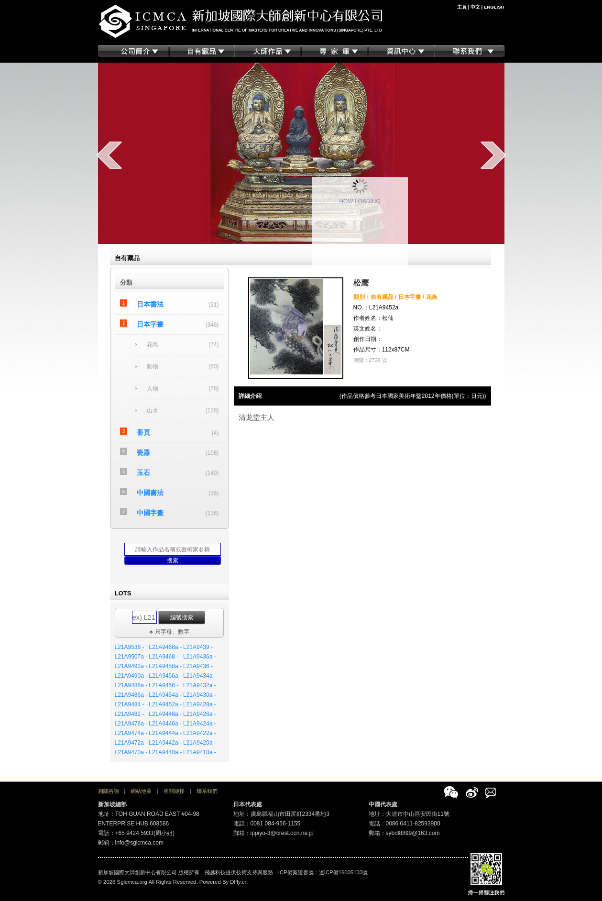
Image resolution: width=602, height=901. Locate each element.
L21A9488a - (131, 685)
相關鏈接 (174, 791)
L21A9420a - (199, 742)
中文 (475, 7)
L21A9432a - (199, 685)
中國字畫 (150, 512)
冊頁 (143, 432)
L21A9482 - (129, 714)
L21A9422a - (199, 733)
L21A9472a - (131, 742)
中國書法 (150, 492)
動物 (152, 366)
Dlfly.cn (239, 882)
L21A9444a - (165, 733)
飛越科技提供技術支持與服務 (239, 872)
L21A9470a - (131, 752)
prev (109, 155)
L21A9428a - (199, 704)
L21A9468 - (163, 656)
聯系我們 (207, 791)
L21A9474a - (131, 733)
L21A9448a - (165, 714)
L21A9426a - (199, 714)
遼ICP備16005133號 (343, 872)
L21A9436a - (199, 656)
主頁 (462, 7)
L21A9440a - (165, 752)
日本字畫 (150, 324)
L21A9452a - (165, 704)
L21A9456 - (163, 685)
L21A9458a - (165, 666)
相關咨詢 (108, 791)
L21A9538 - (129, 647)
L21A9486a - (131, 695)
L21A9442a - (165, 742)
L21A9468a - (165, 647)
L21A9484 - (129, 704)
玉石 (143, 472)
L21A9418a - (199, 752)
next (493, 155)
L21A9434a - (199, 675)
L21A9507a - (131, 656)
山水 (152, 410)
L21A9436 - (198, 666)
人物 (152, 388)
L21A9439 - (198, 647)
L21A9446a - (165, 723)
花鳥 (152, 344)
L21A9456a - (165, 675)
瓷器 (143, 452)
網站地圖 (141, 791)
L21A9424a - (199, 723)
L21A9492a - (131, 666)
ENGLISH (494, 7)
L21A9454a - (165, 695)
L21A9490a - (131, 675)
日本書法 (150, 304)
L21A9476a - (131, 723)
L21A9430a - (199, 695)
